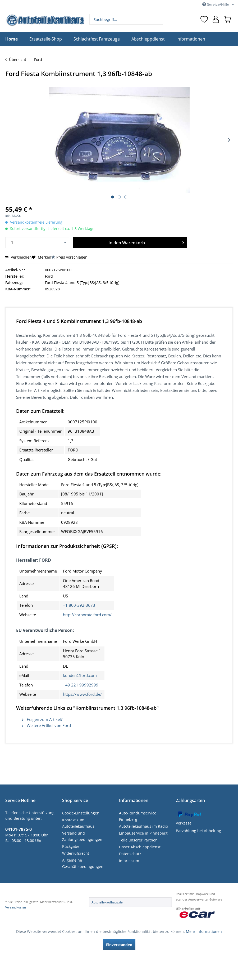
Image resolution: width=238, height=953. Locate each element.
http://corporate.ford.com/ (87, 614)
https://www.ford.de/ (82, 694)
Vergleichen (18, 257)
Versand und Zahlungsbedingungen (82, 836)
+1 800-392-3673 (79, 605)
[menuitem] (126, 19)
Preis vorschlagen (72, 257)
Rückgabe (70, 846)
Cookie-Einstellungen (80, 812)
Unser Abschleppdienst (140, 846)
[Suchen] (158, 19)
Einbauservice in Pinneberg (143, 833)
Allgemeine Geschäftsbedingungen (82, 863)
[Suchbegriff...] (126, 19)
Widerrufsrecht (75, 853)
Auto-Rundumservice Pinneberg (137, 816)
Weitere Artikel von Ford (46, 725)
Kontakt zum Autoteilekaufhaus (78, 823)
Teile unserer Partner (138, 840)
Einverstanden (119, 944)
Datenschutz (130, 853)
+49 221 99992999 (80, 685)
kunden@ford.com (80, 675)
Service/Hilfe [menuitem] (216, 4)
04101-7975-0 (18, 829)
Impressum (129, 860)
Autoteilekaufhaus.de (107, 902)
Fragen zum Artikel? (42, 719)
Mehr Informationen (204, 931)
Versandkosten (15, 907)
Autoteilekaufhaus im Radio (143, 826)
